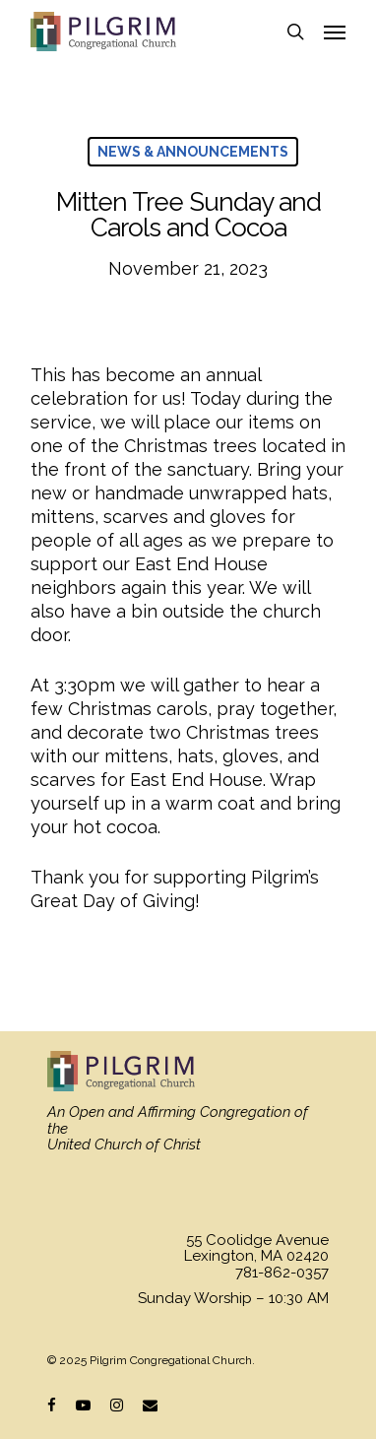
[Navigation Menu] (334, 31)
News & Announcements (192, 152)
